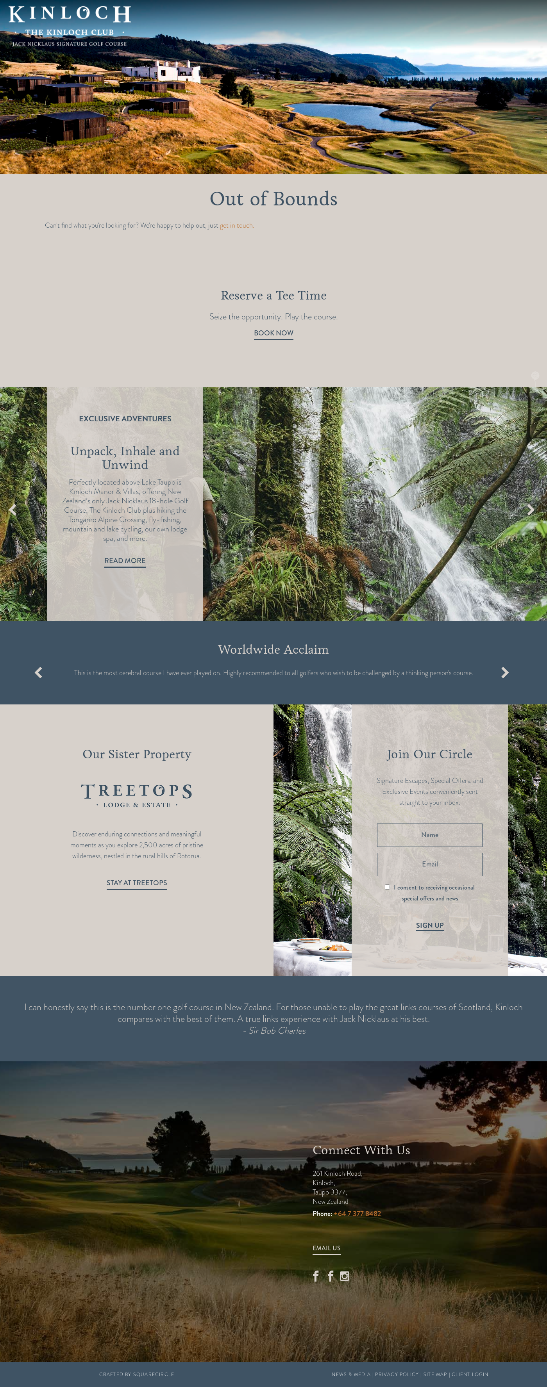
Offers (228, 25)
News (402, 25)
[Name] (430, 835)
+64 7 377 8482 (357, 1214)
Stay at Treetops (137, 883)
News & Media (351, 1374)
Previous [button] (12, 511)
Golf (192, 25)
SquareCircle (153, 1374)
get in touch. (237, 225)
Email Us (327, 1248)
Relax (311, 25)
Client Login (470, 1374)
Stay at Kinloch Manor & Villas (394, 43)
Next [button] (531, 511)
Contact (441, 25)
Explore (271, 25)
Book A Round (510, 25)
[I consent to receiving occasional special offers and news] (387, 887)
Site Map (435, 1374)
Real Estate (357, 25)
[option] (273, 504)
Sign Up (430, 925)
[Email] (430, 864)
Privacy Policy (397, 1374)
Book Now (273, 333)
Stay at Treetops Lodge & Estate (253, 43)
